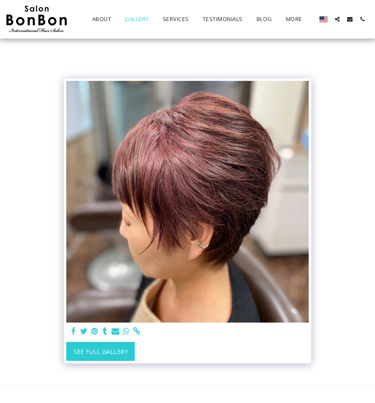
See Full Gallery (101, 352)
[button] (337, 19)
